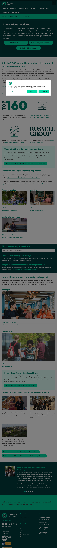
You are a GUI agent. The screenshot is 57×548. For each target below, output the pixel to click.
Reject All (32, 91)
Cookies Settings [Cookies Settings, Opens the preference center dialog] (12, 91)
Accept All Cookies (43, 91)
